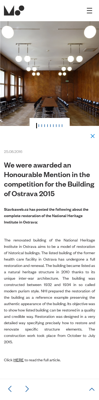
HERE (18, 359)
